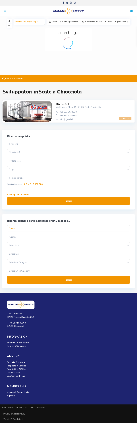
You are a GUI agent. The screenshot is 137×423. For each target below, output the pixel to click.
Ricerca (68, 201)
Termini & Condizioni (16, 346)
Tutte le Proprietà (16, 362)
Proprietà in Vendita (16, 365)
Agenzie (11, 395)
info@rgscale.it (66, 119)
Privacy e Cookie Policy (18, 342)
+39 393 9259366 (68, 115)
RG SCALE (63, 104)
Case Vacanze (13, 372)
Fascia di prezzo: (15, 184)
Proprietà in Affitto (16, 369)
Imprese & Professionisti (18, 392)
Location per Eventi (16, 376)
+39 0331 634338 (68, 112)
